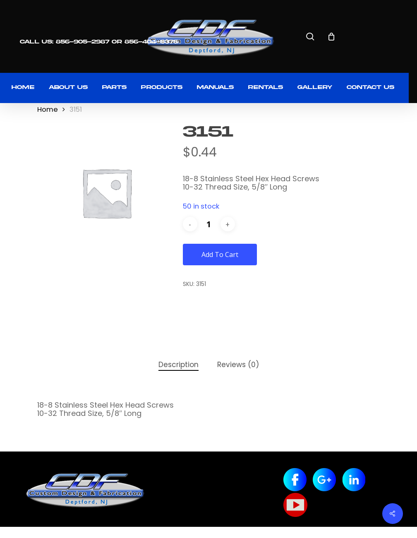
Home (47, 109)
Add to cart (219, 254)
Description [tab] (178, 365)
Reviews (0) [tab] (238, 365)
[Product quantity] (208, 224)
